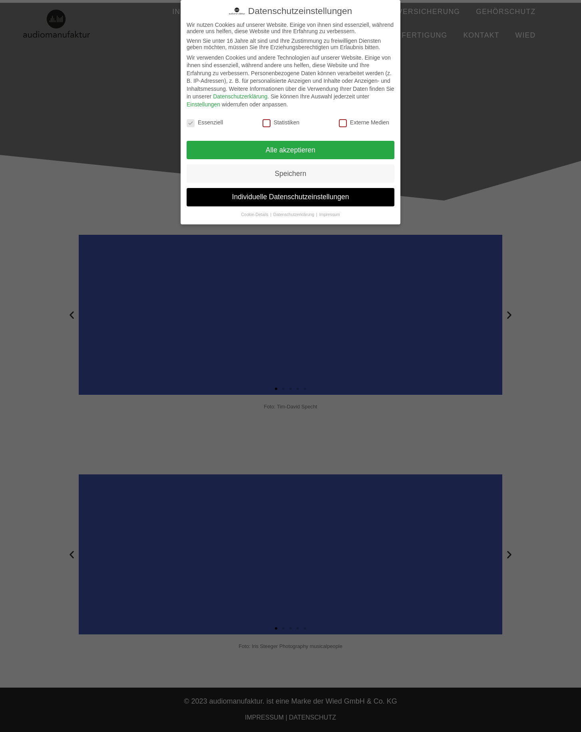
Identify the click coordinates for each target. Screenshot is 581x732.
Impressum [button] (329, 214)
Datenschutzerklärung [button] (294, 214)
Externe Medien (364, 122)
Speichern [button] (290, 174)
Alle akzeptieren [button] (291, 150)
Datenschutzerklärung (240, 96)
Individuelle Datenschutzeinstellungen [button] (290, 197)
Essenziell (205, 122)
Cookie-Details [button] (255, 214)
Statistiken (281, 122)
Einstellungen (203, 104)
